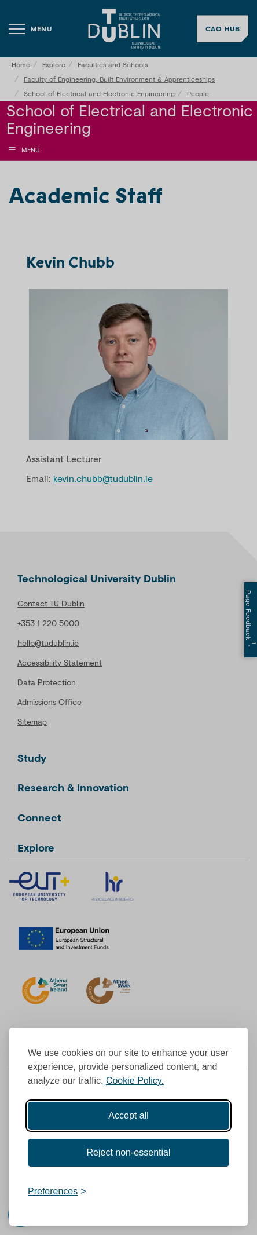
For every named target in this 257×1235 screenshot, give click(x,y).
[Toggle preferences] (57, 1191)
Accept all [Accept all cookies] (128, 1115)
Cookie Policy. (135, 1081)
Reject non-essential (129, 1152)
